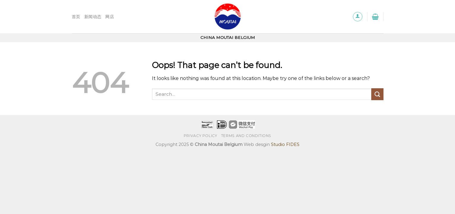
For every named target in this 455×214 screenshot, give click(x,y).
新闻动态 (92, 16)
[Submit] (377, 94)
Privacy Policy (200, 135)
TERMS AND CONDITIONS (246, 135)
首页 (76, 16)
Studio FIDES (285, 144)
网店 (109, 16)
